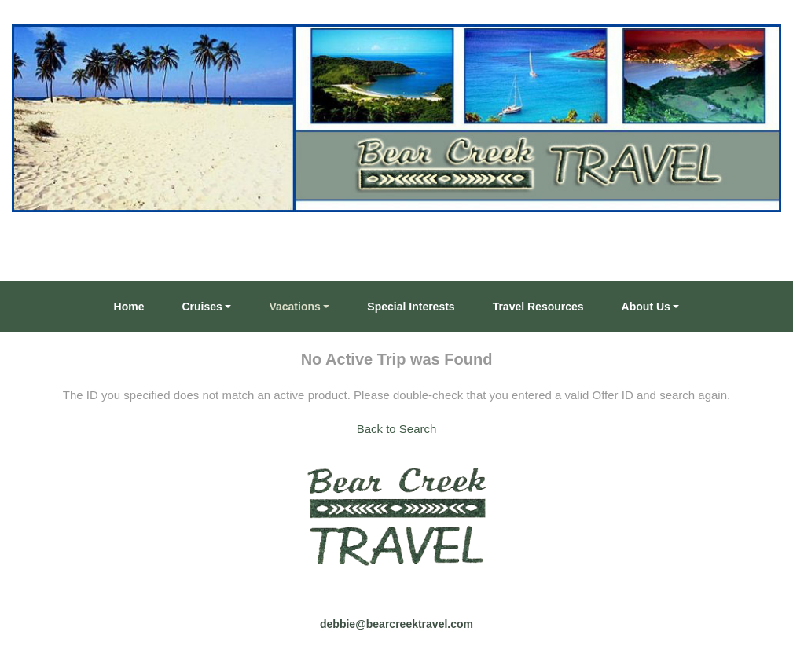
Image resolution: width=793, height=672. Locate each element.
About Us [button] (646, 306)
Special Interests (410, 306)
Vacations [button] (294, 306)
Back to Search (397, 428)
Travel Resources (538, 306)
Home (129, 306)
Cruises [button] (202, 306)
